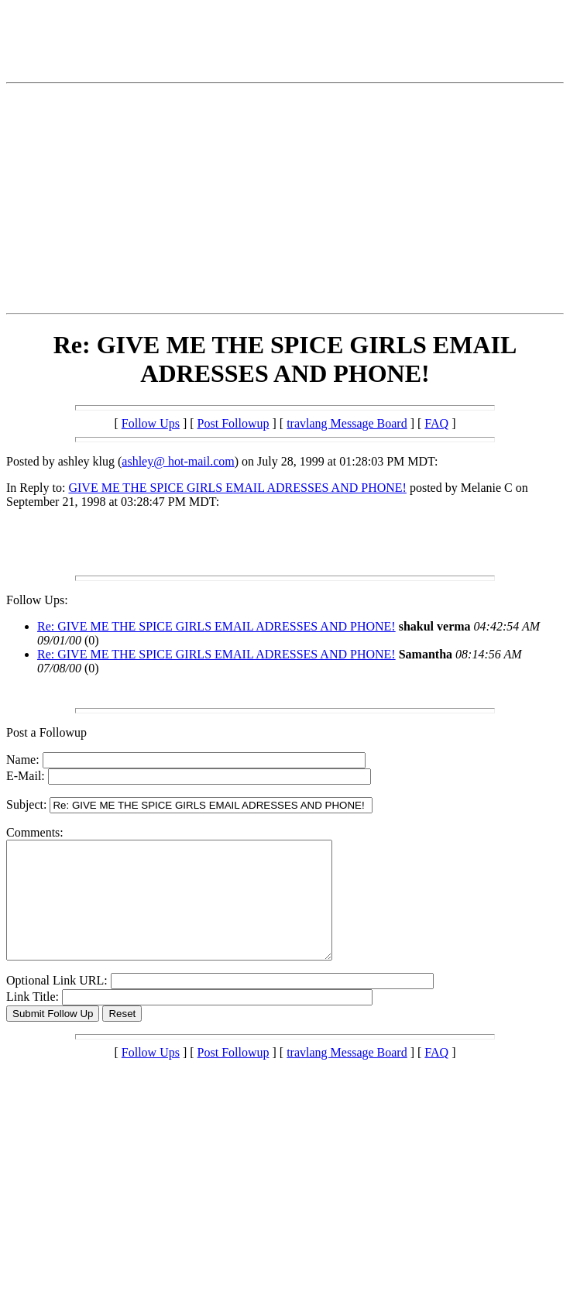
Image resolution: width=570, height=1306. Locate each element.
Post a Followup (46, 732)
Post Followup (233, 423)
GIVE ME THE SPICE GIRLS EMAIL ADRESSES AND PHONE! (237, 487)
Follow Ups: (37, 600)
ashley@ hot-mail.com (178, 461)
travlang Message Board (347, 423)
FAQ (436, 423)
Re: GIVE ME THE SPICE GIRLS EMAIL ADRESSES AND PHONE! (216, 626)
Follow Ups (151, 423)
